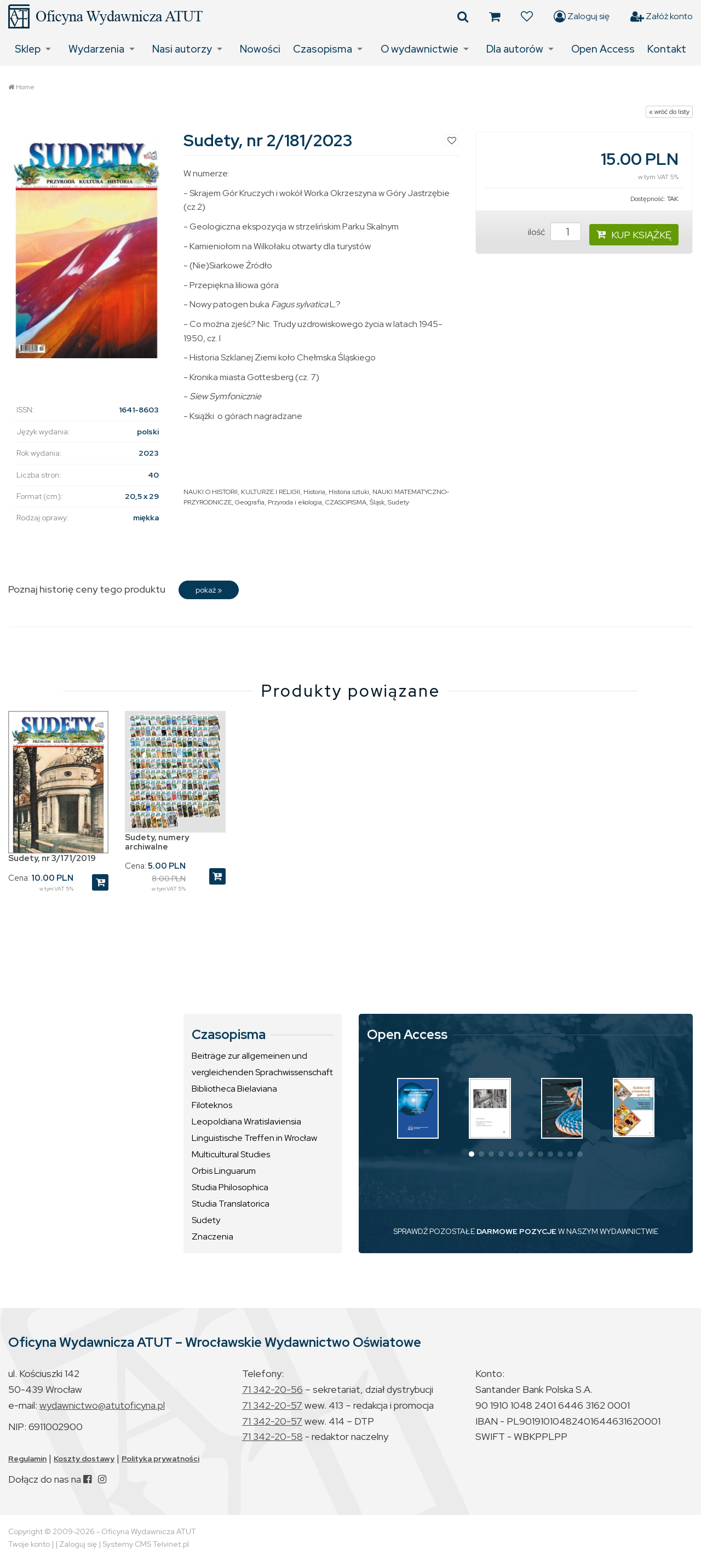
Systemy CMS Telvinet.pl (145, 1544)
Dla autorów (514, 49)
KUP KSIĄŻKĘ (633, 234)
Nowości (260, 49)
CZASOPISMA (345, 502)
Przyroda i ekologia (295, 502)
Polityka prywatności (160, 1459)
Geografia (250, 502)
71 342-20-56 (272, 1389)
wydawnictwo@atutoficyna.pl (102, 1405)
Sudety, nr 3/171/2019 (52, 858)
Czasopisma (322, 49)
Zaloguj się (582, 16)
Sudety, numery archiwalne (157, 842)
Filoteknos (212, 1105)
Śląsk (377, 502)
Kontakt (666, 49)
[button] (471, 1154)
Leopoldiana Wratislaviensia (246, 1121)
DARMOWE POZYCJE (516, 1231)
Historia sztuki (349, 491)
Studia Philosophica (230, 1187)
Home (25, 87)
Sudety (398, 502)
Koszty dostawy (84, 1459)
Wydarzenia (96, 49)
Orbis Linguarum (224, 1171)
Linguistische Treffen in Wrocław (254, 1138)
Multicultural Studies (231, 1154)
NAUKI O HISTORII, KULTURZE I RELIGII (241, 491)
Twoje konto (29, 1544)
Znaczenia (212, 1236)
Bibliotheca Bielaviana (234, 1088)
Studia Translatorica (230, 1203)
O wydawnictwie (419, 49)
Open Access (603, 49)
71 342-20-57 (272, 1405)
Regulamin (27, 1459)
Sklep (28, 49)
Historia (314, 491)
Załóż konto (661, 16)
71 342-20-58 (272, 1436)
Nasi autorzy (182, 49)
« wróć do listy (669, 111)
